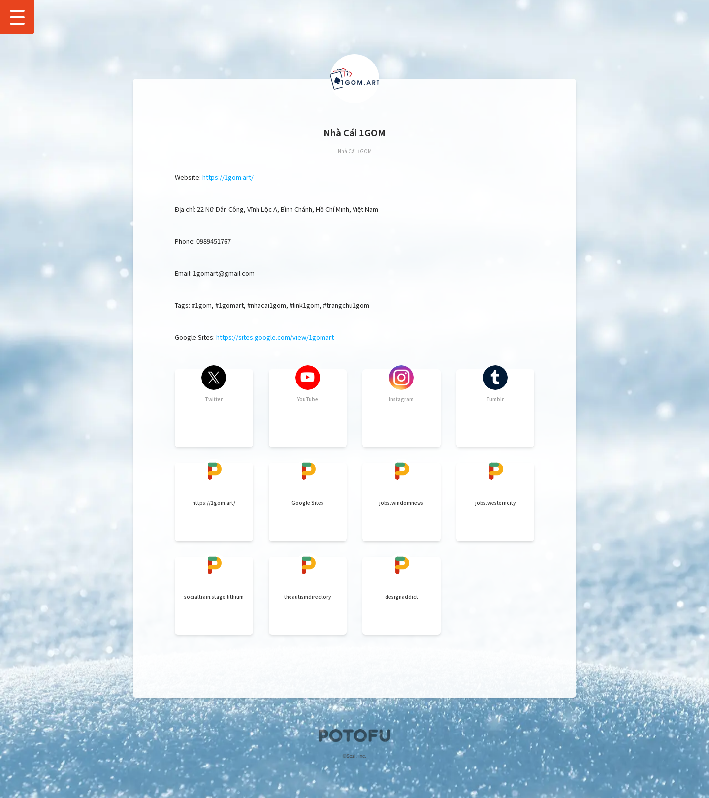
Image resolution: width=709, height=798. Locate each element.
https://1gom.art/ (228, 177)
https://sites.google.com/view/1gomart (275, 337)
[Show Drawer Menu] (17, 17)
